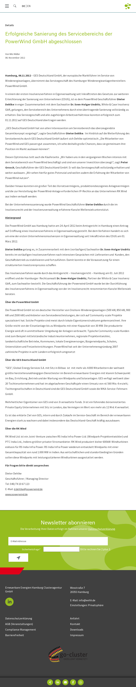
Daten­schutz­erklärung (101, 529)
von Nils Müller (12, 54)
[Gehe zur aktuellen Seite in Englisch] (29, 6)
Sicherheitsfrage (26, 549)
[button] (9, 602)
